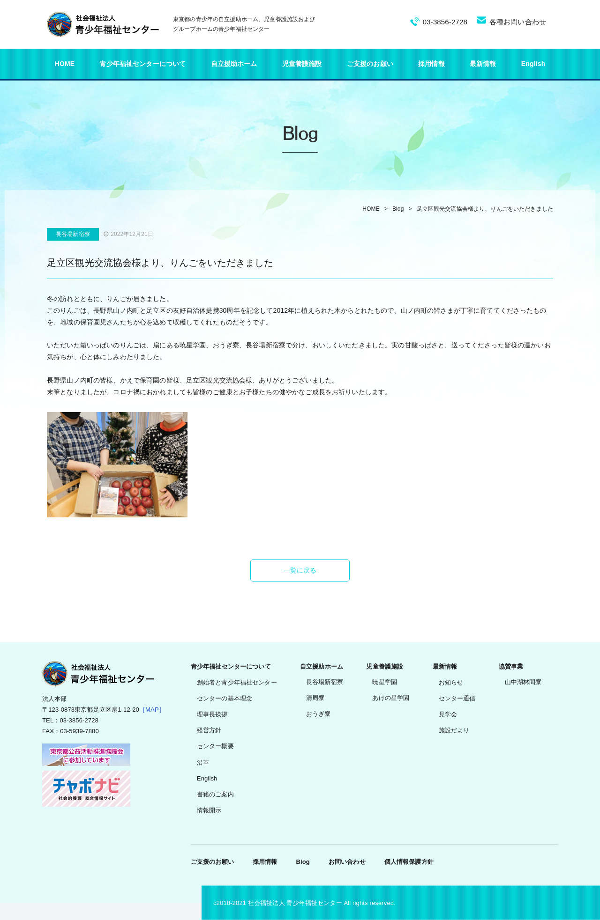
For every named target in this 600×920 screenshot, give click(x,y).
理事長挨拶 (212, 714)
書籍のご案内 (215, 794)
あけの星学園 (390, 697)
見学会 (448, 714)
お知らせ (451, 682)
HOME (65, 63)
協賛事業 (511, 666)
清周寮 (315, 697)
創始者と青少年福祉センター (237, 682)
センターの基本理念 (224, 698)
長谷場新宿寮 (324, 681)
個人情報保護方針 (409, 861)
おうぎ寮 (318, 713)
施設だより (454, 730)
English (533, 63)
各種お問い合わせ (517, 22)
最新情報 (483, 63)
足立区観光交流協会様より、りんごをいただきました (485, 209)
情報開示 (209, 810)
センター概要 (215, 746)
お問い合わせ (347, 861)
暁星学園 (384, 681)
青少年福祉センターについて (142, 63)
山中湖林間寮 (523, 681)
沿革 (203, 762)
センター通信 (457, 698)
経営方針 (209, 730)
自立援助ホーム (234, 63)
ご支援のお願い (370, 63)
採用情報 (431, 63)
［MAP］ (152, 709)
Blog (398, 209)
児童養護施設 (302, 63)
